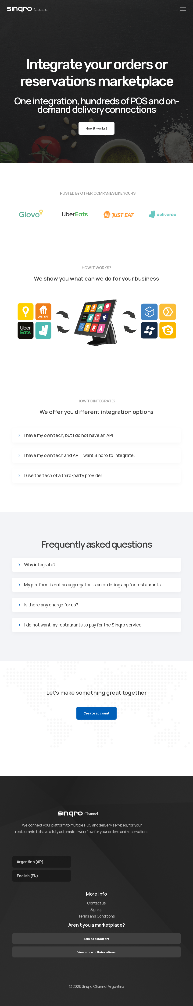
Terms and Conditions (96, 916)
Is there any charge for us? (51, 605)
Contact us (96, 903)
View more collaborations (96, 952)
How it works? (96, 128)
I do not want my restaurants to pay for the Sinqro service (82, 625)
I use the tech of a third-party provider (63, 475)
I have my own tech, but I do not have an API (68, 435)
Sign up (96, 909)
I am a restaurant (96, 939)
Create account (96, 713)
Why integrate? (40, 565)
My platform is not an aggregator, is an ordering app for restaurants (92, 585)
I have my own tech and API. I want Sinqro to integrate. (79, 455)
